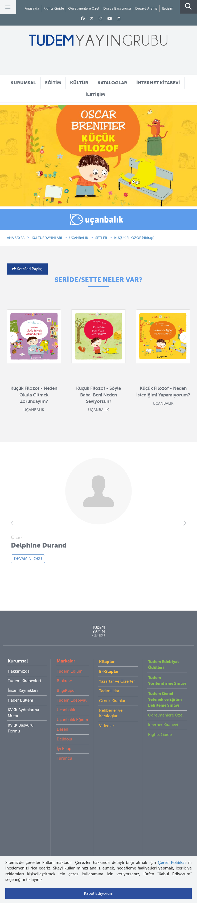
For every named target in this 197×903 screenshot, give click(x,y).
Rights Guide (53, 8)
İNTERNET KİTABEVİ (158, 82)
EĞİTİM (53, 82)
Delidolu (64, 739)
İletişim (167, 8)
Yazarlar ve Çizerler (117, 681)
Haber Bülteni (20, 700)
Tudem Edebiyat (72, 700)
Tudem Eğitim (70, 671)
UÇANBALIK (78, 238)
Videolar (106, 726)
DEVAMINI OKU (28, 559)
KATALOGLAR (112, 82)
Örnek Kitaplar (112, 701)
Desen (62, 729)
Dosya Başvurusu (117, 8)
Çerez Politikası (172, 862)
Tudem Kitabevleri (24, 681)
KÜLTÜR (79, 82)
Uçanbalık (66, 710)
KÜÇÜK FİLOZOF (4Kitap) (134, 238)
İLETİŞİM (95, 94)
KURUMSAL (23, 82)
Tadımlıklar (109, 691)
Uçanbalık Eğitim (72, 720)
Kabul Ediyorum (98, 893)
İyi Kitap (64, 749)
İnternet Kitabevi (163, 725)
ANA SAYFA (15, 238)
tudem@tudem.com (98, 803)
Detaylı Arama (146, 8)
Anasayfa (32, 8)
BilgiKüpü (66, 690)
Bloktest (64, 681)
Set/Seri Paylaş (29, 269)
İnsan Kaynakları (23, 690)
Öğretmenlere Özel (83, 8)
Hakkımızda (19, 671)
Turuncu (64, 758)
